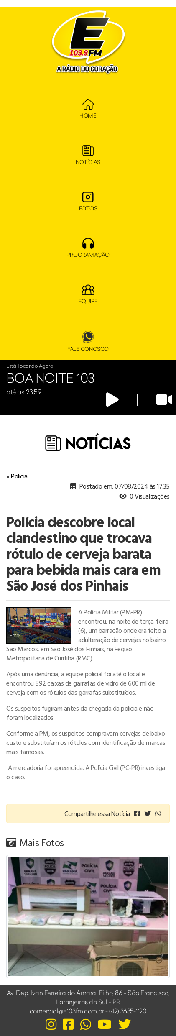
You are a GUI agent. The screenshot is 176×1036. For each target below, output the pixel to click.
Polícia (19, 476)
